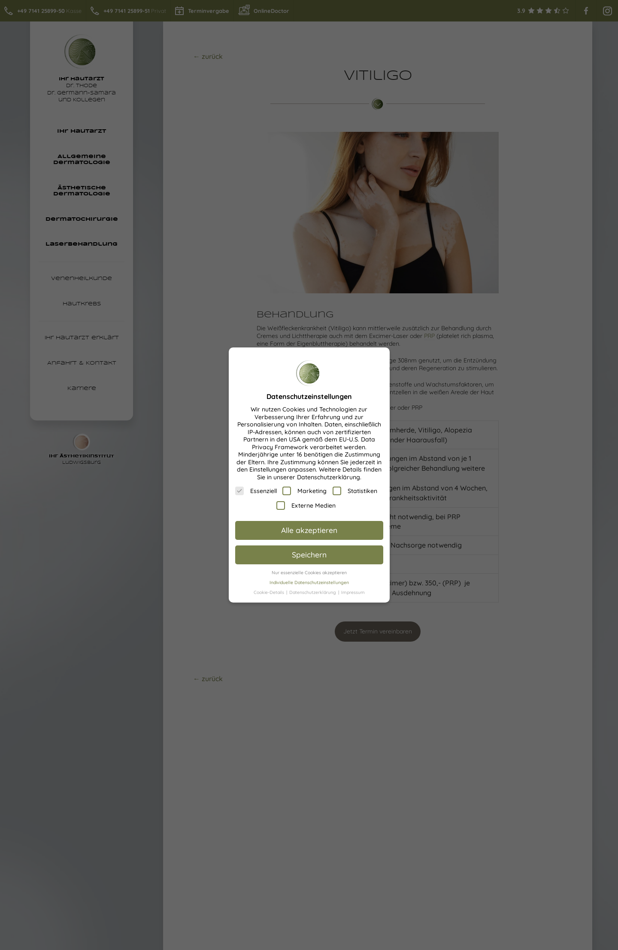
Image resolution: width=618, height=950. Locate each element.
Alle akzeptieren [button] (309, 530)
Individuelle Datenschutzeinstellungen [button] (309, 582)
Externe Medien (306, 505)
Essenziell (256, 491)
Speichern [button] (309, 554)
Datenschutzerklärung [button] (313, 592)
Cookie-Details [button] (269, 592)
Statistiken (355, 491)
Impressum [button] (353, 592)
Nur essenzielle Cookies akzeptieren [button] (309, 572)
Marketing (304, 491)
